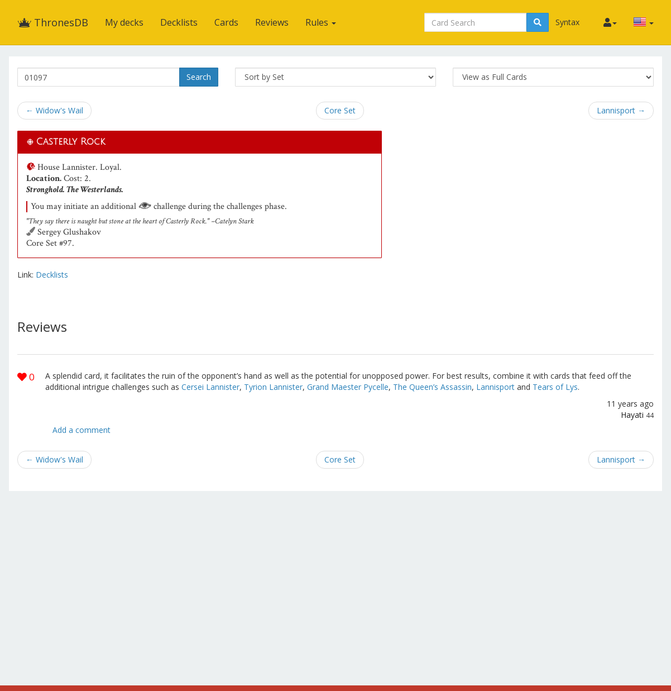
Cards (226, 22)
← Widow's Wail (54, 110)
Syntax (567, 22)
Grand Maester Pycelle (348, 387)
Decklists (179, 22)
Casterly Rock (70, 142)
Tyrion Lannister (273, 387)
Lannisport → (621, 110)
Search (198, 77)
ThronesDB (52, 22)
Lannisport (495, 387)
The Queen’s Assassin (432, 387)
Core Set (340, 110)
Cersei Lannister (210, 387)
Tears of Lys (555, 387)
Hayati (632, 414)
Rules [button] (320, 22)
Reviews (272, 22)
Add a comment (81, 430)
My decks (124, 22)
